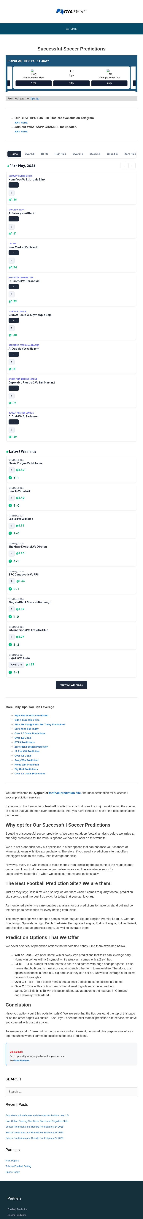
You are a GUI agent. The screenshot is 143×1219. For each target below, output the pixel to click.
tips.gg (35, 98)
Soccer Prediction (16, 1215)
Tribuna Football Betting (18, 1166)
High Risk (60, 153)
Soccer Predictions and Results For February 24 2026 (34, 1126)
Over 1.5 (29, 153)
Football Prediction (17, 1209)
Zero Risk (130, 153)
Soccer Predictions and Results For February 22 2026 (34, 1138)
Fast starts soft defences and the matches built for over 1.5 (37, 1115)
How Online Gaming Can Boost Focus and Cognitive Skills (37, 1121)
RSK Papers (12, 1160)
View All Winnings (71, 684)
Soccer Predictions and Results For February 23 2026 (34, 1132)
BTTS (44, 153)
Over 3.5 (95, 153)
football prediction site (65, 793)
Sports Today (13, 1172)
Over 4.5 (112, 153)
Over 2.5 (78, 153)
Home (14, 153)
